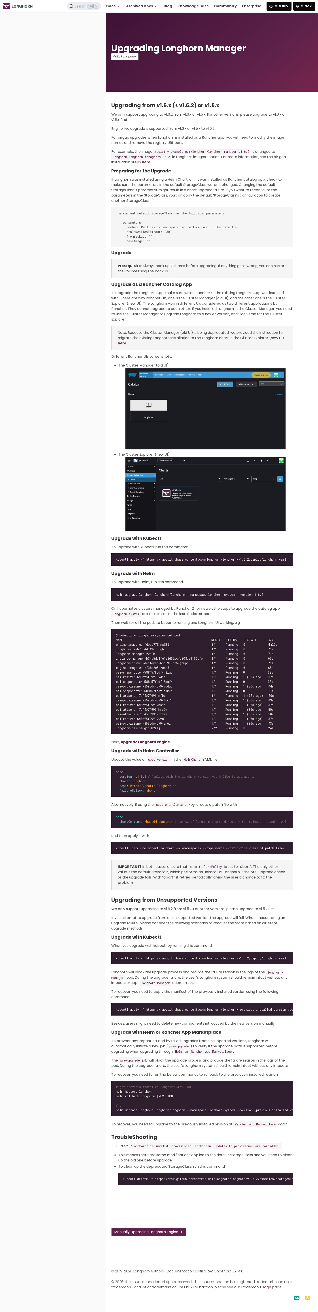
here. (146, 162)
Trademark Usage (256, 1287)
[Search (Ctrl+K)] (84, 6)
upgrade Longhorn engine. (146, 742)
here (122, 343)
